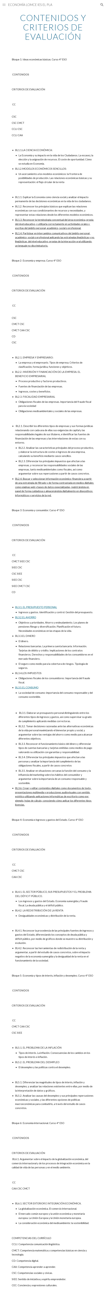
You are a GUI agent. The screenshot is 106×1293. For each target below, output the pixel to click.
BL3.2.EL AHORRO (25, 617)
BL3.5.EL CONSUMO (26, 687)
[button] (4, 4)
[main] (53, 27)
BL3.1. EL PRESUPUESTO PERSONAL (36, 607)
